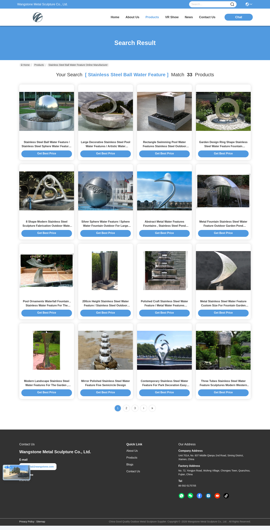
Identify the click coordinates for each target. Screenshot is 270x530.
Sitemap (40, 526)
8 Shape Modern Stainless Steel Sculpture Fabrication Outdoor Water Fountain (47, 228)
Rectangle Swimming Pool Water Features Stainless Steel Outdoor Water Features (164, 147)
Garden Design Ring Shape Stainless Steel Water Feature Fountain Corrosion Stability (223, 147)
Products (39, 65)
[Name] (232, 4)
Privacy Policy (26, 526)
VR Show (172, 17)
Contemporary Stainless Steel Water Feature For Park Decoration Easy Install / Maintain (164, 389)
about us (132, 17)
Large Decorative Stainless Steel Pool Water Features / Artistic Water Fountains (105, 147)
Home (115, 17)
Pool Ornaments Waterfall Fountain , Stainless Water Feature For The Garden (46, 308)
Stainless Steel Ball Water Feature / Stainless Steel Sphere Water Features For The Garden (47, 147)
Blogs (129, 468)
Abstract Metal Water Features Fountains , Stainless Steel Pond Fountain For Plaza (164, 228)
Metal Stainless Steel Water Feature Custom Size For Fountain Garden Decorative (223, 308)
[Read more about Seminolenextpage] (144, 412)
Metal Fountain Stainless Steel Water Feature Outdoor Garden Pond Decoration (223, 228)
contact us (207, 17)
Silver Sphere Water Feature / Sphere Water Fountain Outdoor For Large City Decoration (105, 228)
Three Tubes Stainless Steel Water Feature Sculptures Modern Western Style (223, 389)
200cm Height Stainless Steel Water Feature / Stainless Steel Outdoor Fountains (105, 308)
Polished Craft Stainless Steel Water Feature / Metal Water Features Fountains (164, 308)
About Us (132, 455)
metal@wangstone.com (38, 471)
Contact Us (133, 475)
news (189, 17)
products (152, 17)
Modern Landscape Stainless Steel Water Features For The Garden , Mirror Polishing (46, 389)
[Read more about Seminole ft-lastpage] (152, 412)
